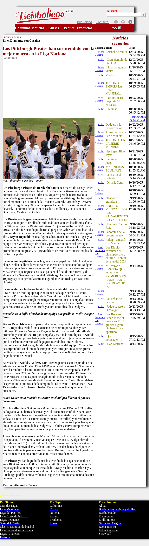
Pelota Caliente (99, 53)
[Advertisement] (48, 87)
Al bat (101, 59)
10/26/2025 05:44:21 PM (137, 118)
